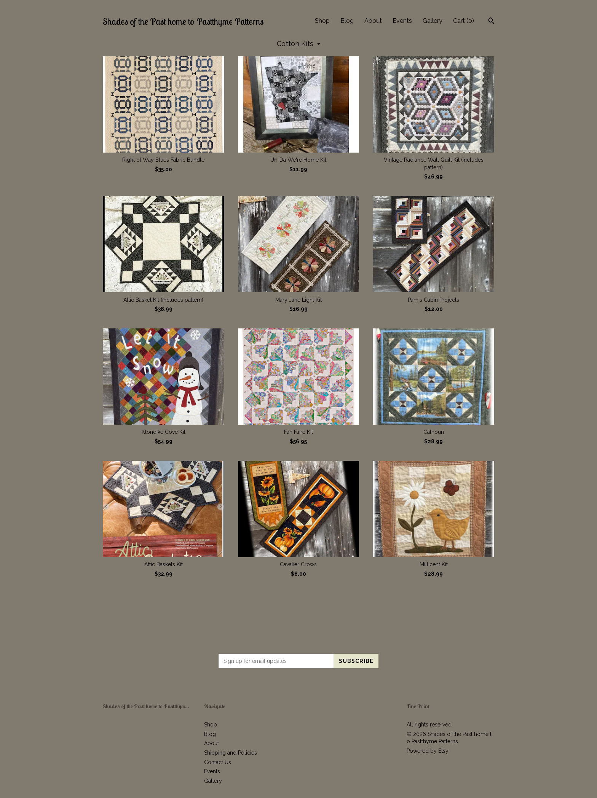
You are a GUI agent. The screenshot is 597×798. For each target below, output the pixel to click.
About (373, 20)
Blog (347, 20)
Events (402, 20)
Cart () (463, 20)
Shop (322, 20)
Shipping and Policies (230, 753)
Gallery (432, 20)
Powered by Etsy (428, 751)
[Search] (491, 22)
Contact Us (217, 762)
